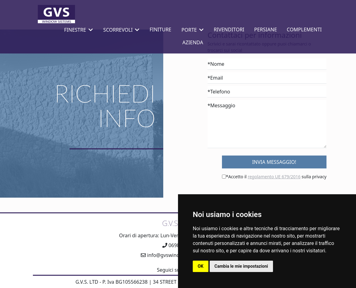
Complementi (304, 29)
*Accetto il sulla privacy (276, 177)
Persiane (265, 29)
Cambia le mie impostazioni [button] (241, 266)
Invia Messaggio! (274, 162)
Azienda (192, 42)
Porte (192, 29)
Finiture (160, 29)
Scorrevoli (121, 29)
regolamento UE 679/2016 (274, 177)
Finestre (78, 29)
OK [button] (201, 266)
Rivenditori (229, 29)
